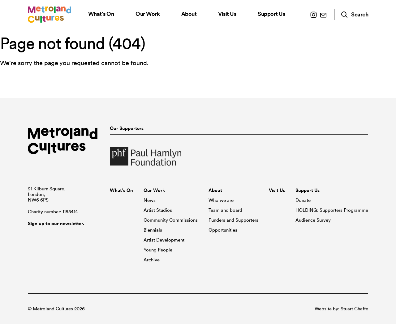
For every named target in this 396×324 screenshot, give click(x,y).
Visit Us (227, 14)
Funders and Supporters (233, 220)
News (150, 200)
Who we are (221, 200)
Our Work (148, 14)
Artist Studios (158, 210)
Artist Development (164, 240)
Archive (152, 260)
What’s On (101, 14)
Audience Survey (313, 220)
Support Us (271, 14)
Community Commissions (171, 220)
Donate (303, 200)
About (189, 14)
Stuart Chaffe (354, 309)
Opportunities (223, 230)
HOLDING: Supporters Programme (331, 210)
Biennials (153, 230)
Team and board (225, 210)
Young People (158, 250)
